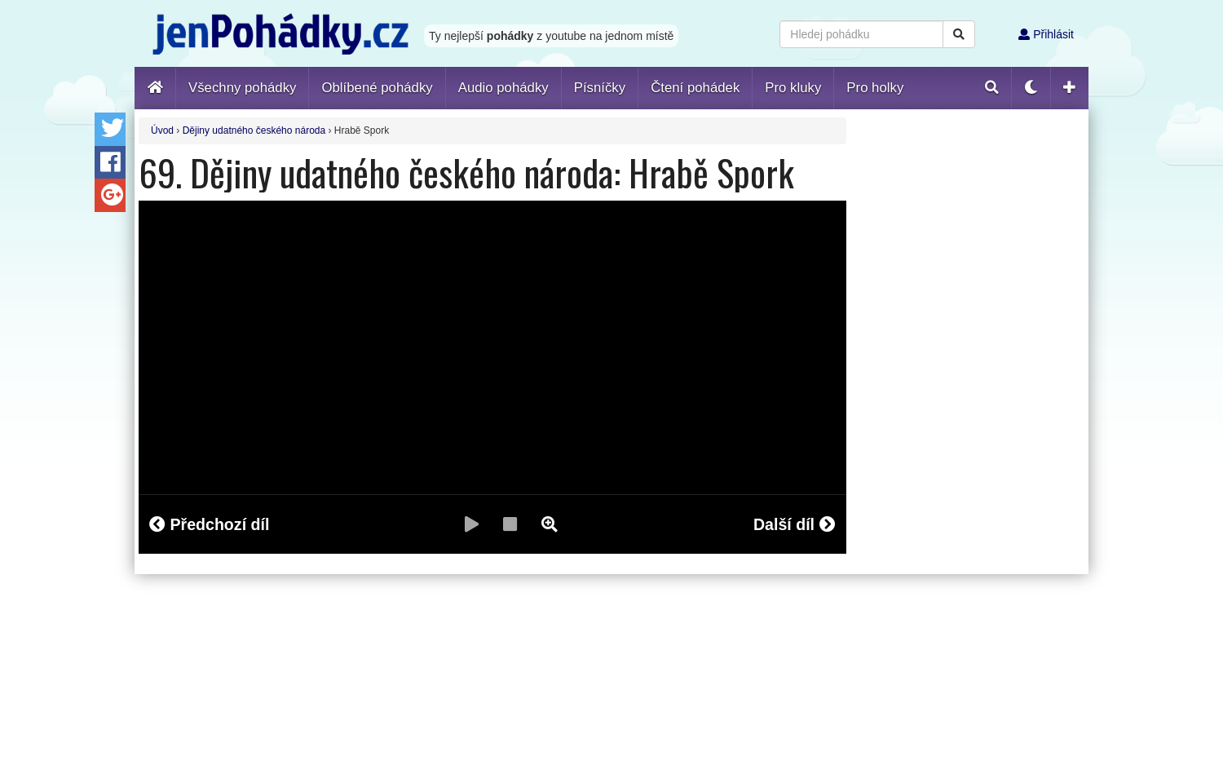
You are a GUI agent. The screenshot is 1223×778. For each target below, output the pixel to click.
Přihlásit (1046, 34)
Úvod (162, 130)
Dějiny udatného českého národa (254, 130)
